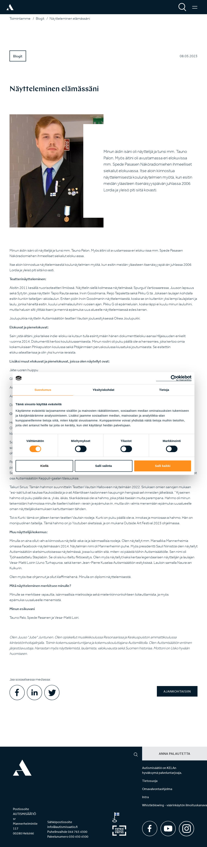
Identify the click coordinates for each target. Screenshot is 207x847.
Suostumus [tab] (43, 389)
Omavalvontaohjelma (157, 789)
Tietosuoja (149, 781)
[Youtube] (168, 828)
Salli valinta (103, 465)
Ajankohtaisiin (177, 691)
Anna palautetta (174, 754)
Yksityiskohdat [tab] (103, 389)
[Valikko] (194, 7)
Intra (145, 797)
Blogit (40, 18)
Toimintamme (20, 18)
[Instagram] (186, 827)
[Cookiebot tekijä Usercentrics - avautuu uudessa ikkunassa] (173, 378)
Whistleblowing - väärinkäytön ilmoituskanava (174, 805)
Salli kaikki (162, 465)
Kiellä (44, 465)
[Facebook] (149, 828)
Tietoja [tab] (164, 389)
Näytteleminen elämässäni (70, 18)
